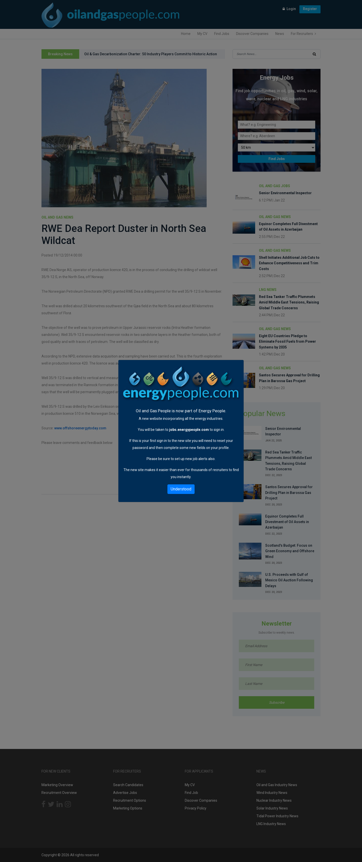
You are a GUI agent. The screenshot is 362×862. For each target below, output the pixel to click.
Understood (181, 489)
